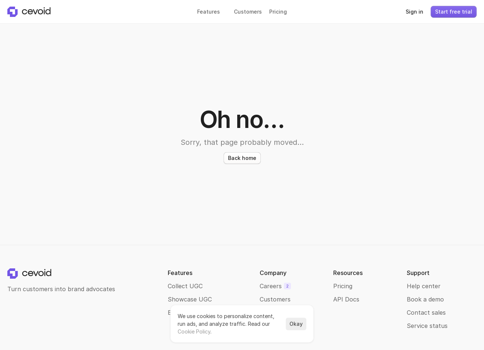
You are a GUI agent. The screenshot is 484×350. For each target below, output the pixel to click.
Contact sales (426, 312)
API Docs (346, 299)
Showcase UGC (190, 299)
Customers (275, 299)
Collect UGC (185, 286)
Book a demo (425, 299)
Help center (424, 286)
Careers (271, 286)
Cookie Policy (194, 331)
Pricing (342, 286)
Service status (427, 325)
